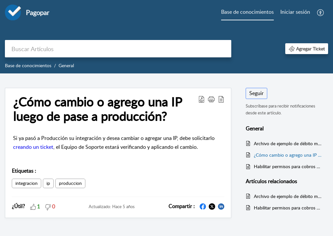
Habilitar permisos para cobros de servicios (288, 166)
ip (48, 183)
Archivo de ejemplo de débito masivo (288, 143)
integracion (26, 183)
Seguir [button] (256, 93)
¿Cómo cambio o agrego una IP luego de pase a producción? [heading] (97, 109)
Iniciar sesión (295, 11)
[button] (320, 12)
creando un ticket (33, 146)
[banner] (166, 36)
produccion (70, 183)
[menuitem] (247, 12)
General (66, 65)
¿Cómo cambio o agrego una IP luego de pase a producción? (288, 155)
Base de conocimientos (247, 11)
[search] (118, 48)
